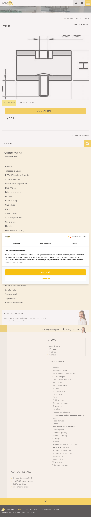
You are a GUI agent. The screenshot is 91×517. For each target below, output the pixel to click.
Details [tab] (74, 244)
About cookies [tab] (45, 244)
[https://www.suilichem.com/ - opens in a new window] (77, 237)
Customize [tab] (45, 279)
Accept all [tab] (45, 272)
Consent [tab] (16, 244)
